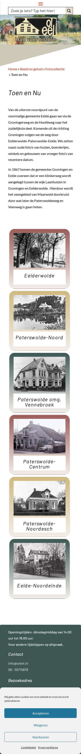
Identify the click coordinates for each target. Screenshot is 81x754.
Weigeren (40, 725)
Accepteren (40, 713)
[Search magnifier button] (69, 11)
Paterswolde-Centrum (39, 464)
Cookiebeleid (28, 747)
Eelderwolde (39, 276)
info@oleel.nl (18, 663)
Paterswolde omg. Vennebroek (39, 402)
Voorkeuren (40, 737)
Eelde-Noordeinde (39, 585)
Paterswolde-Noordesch (39, 526)
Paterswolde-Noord (39, 337)
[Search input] (37, 10)
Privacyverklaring (48, 747)
